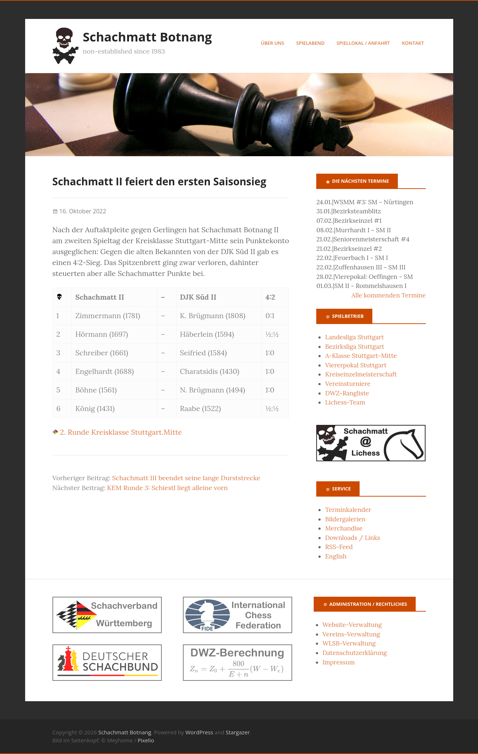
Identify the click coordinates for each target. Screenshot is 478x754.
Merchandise (344, 529)
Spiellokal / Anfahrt (363, 43)
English (335, 557)
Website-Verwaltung (352, 625)
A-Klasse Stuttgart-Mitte (361, 356)
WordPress (199, 732)
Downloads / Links (352, 538)
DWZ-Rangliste (347, 393)
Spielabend (310, 43)
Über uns (272, 43)
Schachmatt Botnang (147, 36)
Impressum (338, 662)
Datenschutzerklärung (354, 653)
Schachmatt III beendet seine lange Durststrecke (186, 478)
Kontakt (413, 43)
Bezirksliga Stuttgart (354, 347)
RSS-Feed (339, 547)
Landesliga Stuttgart (354, 337)
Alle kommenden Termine (389, 295)
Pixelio (145, 740)
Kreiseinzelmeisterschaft (361, 375)
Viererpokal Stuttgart (355, 365)
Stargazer (238, 732)
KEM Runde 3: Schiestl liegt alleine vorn (167, 488)
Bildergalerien (345, 519)
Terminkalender (348, 510)
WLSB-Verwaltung (349, 644)
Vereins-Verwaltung (351, 634)
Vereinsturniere (348, 384)
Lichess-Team (345, 403)
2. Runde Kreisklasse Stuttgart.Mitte (117, 432)
